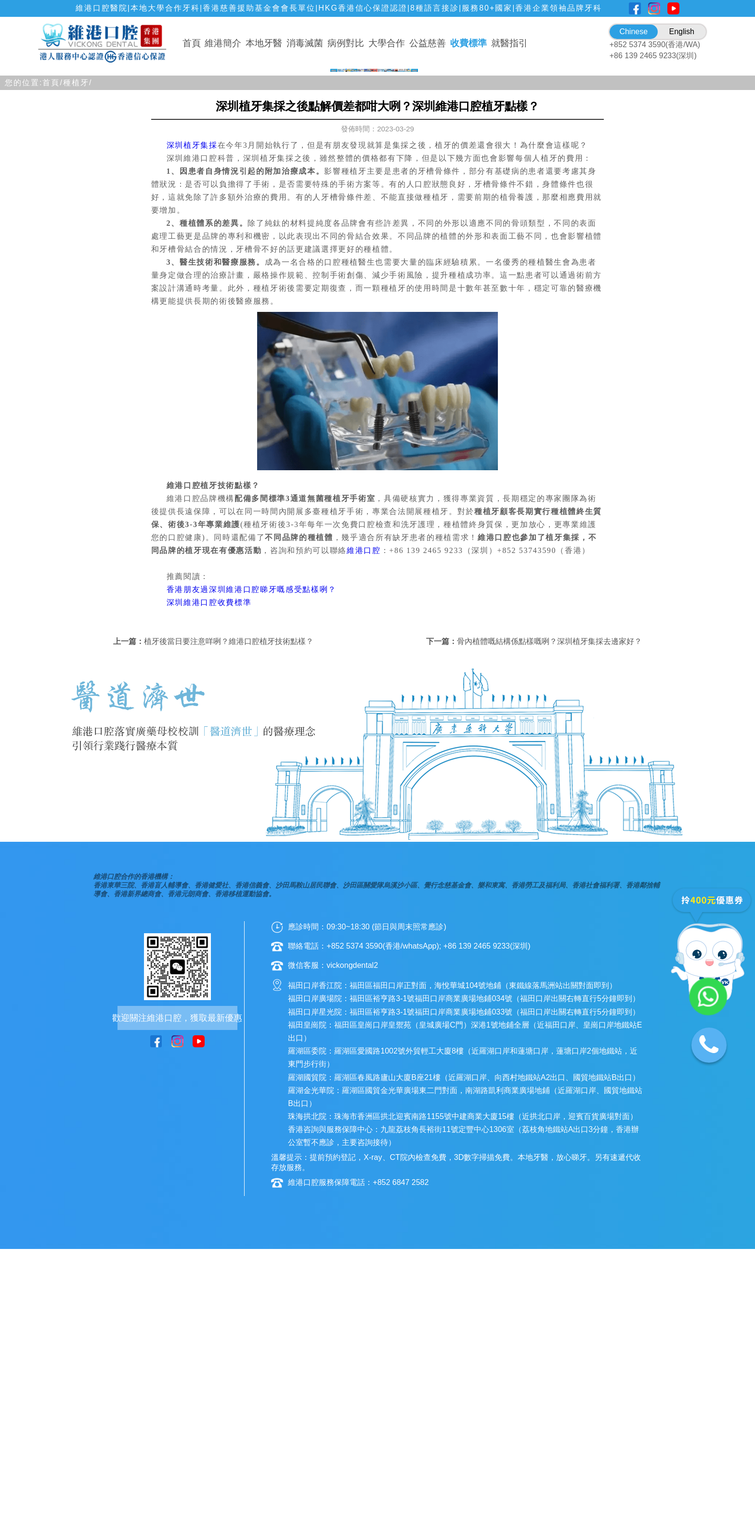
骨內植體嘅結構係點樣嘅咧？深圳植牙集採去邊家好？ (549, 910)
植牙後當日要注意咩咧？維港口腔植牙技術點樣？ (228, 910)
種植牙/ (77, 351)
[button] (335, 332)
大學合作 (386, 43)
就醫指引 (509, 43)
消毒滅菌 (304, 43)
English (681, 31)
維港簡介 (223, 43)
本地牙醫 (264, 43)
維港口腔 (364, 819)
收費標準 (468, 43)
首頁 (191, 43)
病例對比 (345, 43)
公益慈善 (427, 43)
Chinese (633, 31)
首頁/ (52, 351)
